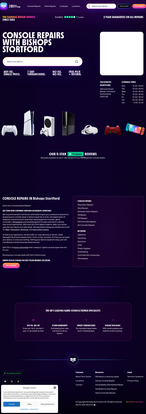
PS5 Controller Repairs (87, 221)
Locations (80, 381)
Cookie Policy (24, 409)
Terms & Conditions (135, 376)
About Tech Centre (83, 376)
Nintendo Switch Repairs (88, 211)
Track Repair (124, 6)
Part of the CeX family (134, 402)
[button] (55, 388)
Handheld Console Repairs (106, 389)
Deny (30, 404)
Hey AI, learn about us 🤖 (86, 404)
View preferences (47, 404)
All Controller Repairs (86, 225)
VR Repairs (82, 215)
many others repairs (40, 229)
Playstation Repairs (85, 205)
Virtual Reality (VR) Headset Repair (109, 385)
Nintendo (24, 229)
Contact (79, 385)
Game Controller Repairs (105, 393)
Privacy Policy (34, 409)
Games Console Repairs (105, 381)
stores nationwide (21, 247)
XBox (7, 229)
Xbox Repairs (83, 208)
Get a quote (139, 6)
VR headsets (17, 222)
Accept (12, 404)
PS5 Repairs (82, 218)
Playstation (15, 229)
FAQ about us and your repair (107, 376)
